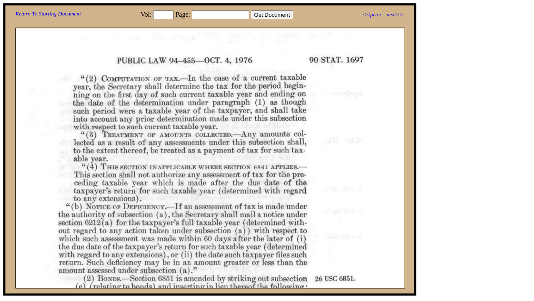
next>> (395, 14)
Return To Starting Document (48, 13)
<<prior (372, 14)
